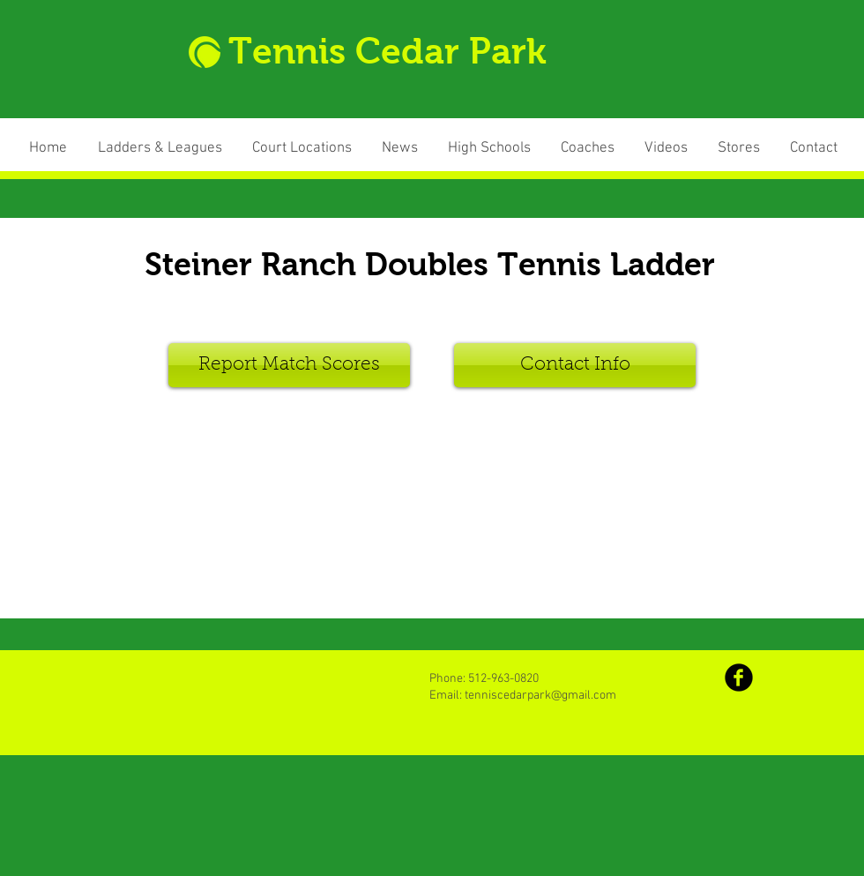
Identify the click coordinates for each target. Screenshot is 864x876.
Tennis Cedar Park (387, 51)
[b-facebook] (739, 677)
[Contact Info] (575, 365)
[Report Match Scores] (289, 365)
